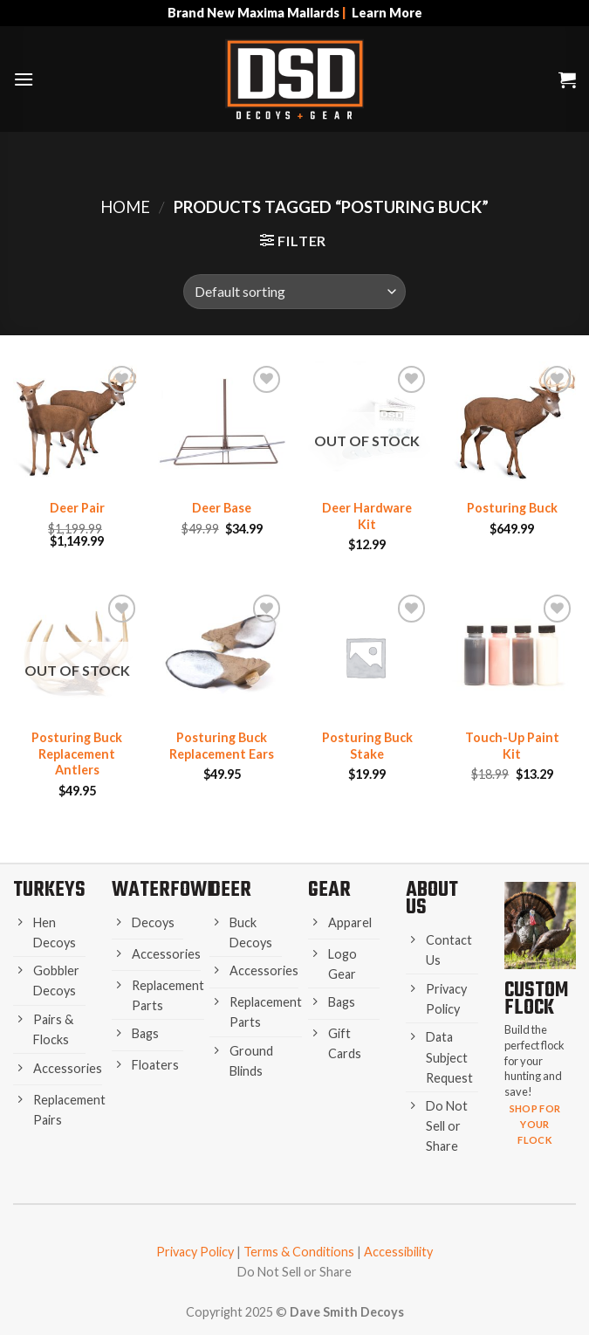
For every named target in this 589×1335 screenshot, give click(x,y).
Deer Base (221, 507)
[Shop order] (294, 291)
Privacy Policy (195, 1251)
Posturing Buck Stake (367, 745)
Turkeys (49, 890)
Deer (230, 890)
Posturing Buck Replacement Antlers (76, 753)
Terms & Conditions (298, 1251)
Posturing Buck (512, 507)
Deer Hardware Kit (367, 516)
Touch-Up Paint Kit (512, 745)
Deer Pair (77, 507)
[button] (23, 79)
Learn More (387, 12)
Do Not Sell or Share (294, 1271)
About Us (432, 899)
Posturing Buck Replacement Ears (221, 745)
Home (125, 207)
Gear (329, 890)
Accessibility (398, 1251)
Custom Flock (536, 999)
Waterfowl (164, 890)
